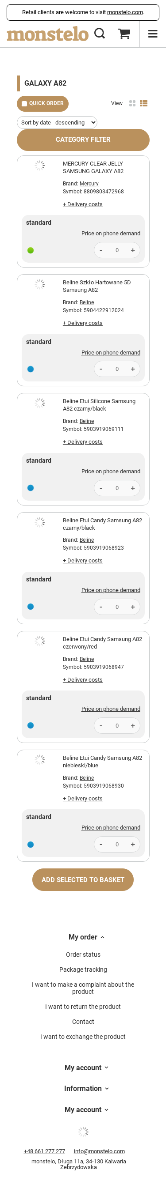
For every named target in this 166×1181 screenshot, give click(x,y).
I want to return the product (83, 1006)
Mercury (89, 184)
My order (83, 937)
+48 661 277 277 (44, 1151)
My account (83, 1068)
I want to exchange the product (83, 1036)
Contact (83, 1021)
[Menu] (152, 34)
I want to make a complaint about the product (83, 988)
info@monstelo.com (99, 1151)
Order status (83, 954)
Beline (87, 302)
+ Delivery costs (83, 204)
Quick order (46, 103)
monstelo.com (125, 12)
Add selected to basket (83, 880)
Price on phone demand (110, 233)
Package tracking (83, 969)
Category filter (83, 139)
